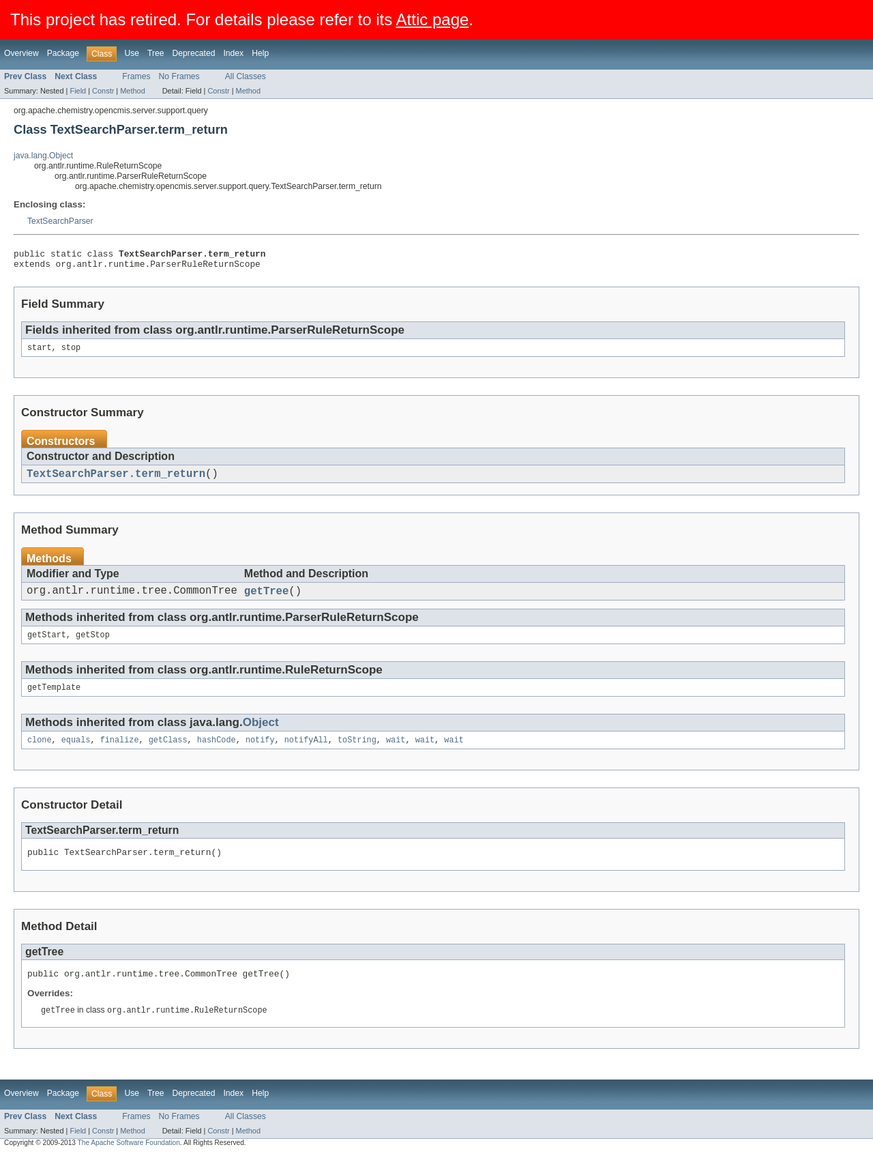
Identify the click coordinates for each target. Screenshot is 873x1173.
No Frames (179, 76)
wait (395, 753)
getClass (168, 753)
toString (357, 753)
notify (260, 753)
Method (132, 91)
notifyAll (306, 753)
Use (131, 53)
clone (39, 753)
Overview (21, 53)
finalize (119, 753)
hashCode (216, 753)
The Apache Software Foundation (129, 1161)
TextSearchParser (60, 221)
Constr (103, 91)
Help (260, 53)
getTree (266, 599)
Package (63, 53)
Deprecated (194, 53)
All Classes (245, 76)
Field (78, 91)
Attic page (432, 19)
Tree (155, 53)
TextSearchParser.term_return (116, 480)
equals (76, 753)
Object (261, 734)
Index (233, 53)
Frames (136, 76)
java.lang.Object (43, 155)
